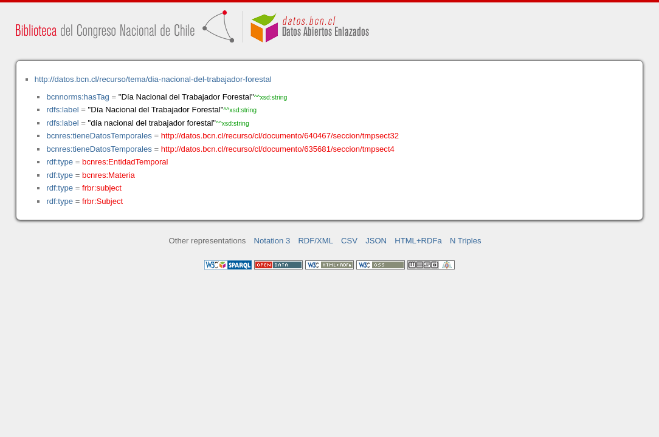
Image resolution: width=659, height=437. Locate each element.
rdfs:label (62, 109)
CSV (349, 240)
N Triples (465, 240)
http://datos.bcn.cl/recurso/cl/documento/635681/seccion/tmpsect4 (278, 149)
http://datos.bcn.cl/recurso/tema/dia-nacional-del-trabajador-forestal (153, 79)
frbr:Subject (102, 201)
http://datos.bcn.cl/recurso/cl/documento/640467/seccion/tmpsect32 (280, 135)
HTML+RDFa (418, 240)
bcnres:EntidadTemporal (125, 161)
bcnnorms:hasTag (77, 96)
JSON (376, 240)
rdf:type (59, 161)
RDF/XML (315, 240)
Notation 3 (272, 240)
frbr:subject (102, 187)
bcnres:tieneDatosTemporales (98, 135)
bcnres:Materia (108, 175)
